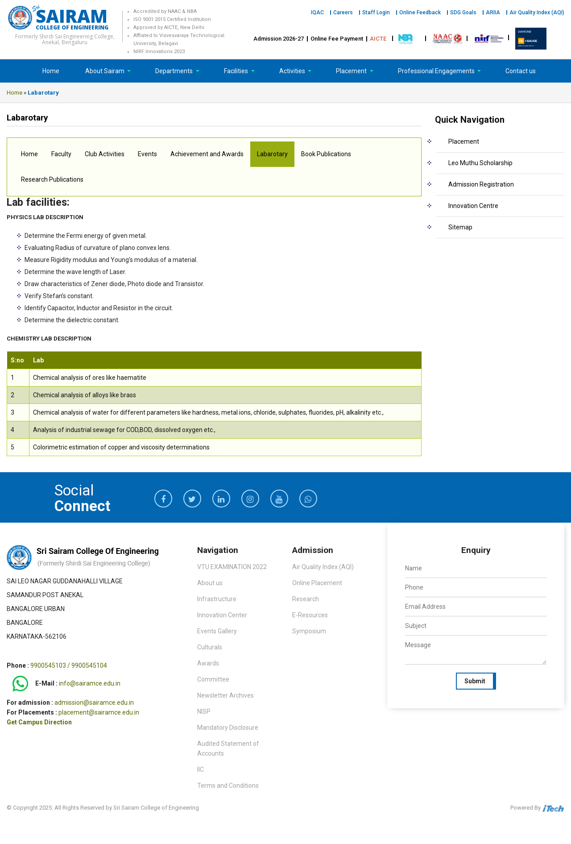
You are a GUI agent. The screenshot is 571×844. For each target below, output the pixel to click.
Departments (174, 71)
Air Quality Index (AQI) (536, 12)
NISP (204, 711)
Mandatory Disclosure (227, 727)
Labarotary (272, 154)
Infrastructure (216, 599)
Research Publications (52, 179)
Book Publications (326, 154)
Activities (292, 71)
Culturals (209, 647)
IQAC (317, 12)
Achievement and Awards (207, 154)
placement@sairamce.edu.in (98, 712)
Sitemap (460, 227)
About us (210, 582)
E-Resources (310, 615)
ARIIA (493, 12)
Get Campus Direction (39, 722)
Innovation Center (222, 615)
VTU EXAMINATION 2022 (232, 566)
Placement (352, 71)
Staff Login (376, 12)
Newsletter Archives (225, 695)
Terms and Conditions (228, 785)
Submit (474, 681)
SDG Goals (463, 12)
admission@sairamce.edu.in (94, 702)
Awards (208, 663)
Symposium (309, 631)
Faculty (61, 154)
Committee (213, 679)
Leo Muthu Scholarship (480, 162)
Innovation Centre (473, 205)
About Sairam (105, 71)
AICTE (378, 38)
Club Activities (104, 154)
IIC (200, 769)
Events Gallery (217, 631)
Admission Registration (481, 184)
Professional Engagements (437, 71)
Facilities (236, 71)
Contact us (520, 71)
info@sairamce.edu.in (89, 683)
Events (147, 154)
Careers (343, 12)
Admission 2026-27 (278, 38)
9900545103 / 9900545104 (68, 665)
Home (50, 71)
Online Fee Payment (336, 38)
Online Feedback (420, 12)
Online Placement (317, 582)
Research (305, 599)
